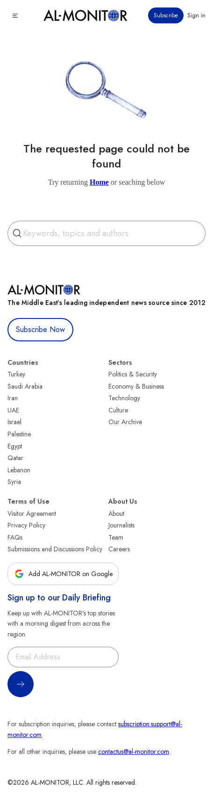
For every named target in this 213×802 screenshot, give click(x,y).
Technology (124, 398)
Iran (12, 398)
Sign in (196, 15)
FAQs (14, 537)
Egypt (14, 446)
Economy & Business (136, 386)
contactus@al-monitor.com (133, 751)
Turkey (16, 374)
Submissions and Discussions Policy (54, 549)
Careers (119, 549)
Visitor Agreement (31, 513)
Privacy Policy (26, 525)
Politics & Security (132, 374)
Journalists (121, 525)
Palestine (19, 434)
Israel (14, 421)
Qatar (15, 457)
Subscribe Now (40, 329)
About (116, 513)
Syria (14, 481)
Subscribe (166, 15)
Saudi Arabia (25, 386)
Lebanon (18, 470)
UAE (13, 410)
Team (115, 537)
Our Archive (125, 421)
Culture (118, 410)
